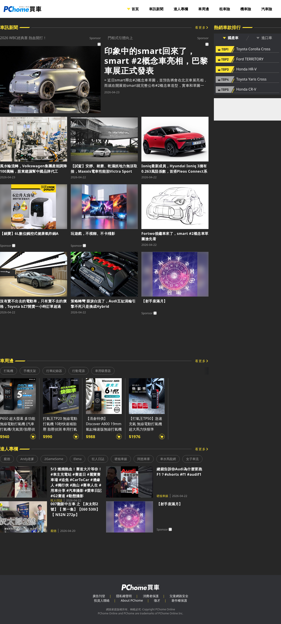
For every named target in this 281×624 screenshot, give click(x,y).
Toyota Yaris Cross (251, 79)
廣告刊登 (99, 596)
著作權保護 (179, 600)
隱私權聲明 (124, 596)
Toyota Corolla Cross (253, 49)
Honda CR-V (246, 89)
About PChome (132, 600)
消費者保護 (151, 596)
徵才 (157, 600)
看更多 (200, 27)
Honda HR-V (246, 69)
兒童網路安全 (179, 596)
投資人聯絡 (102, 600)
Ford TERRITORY (249, 59)
